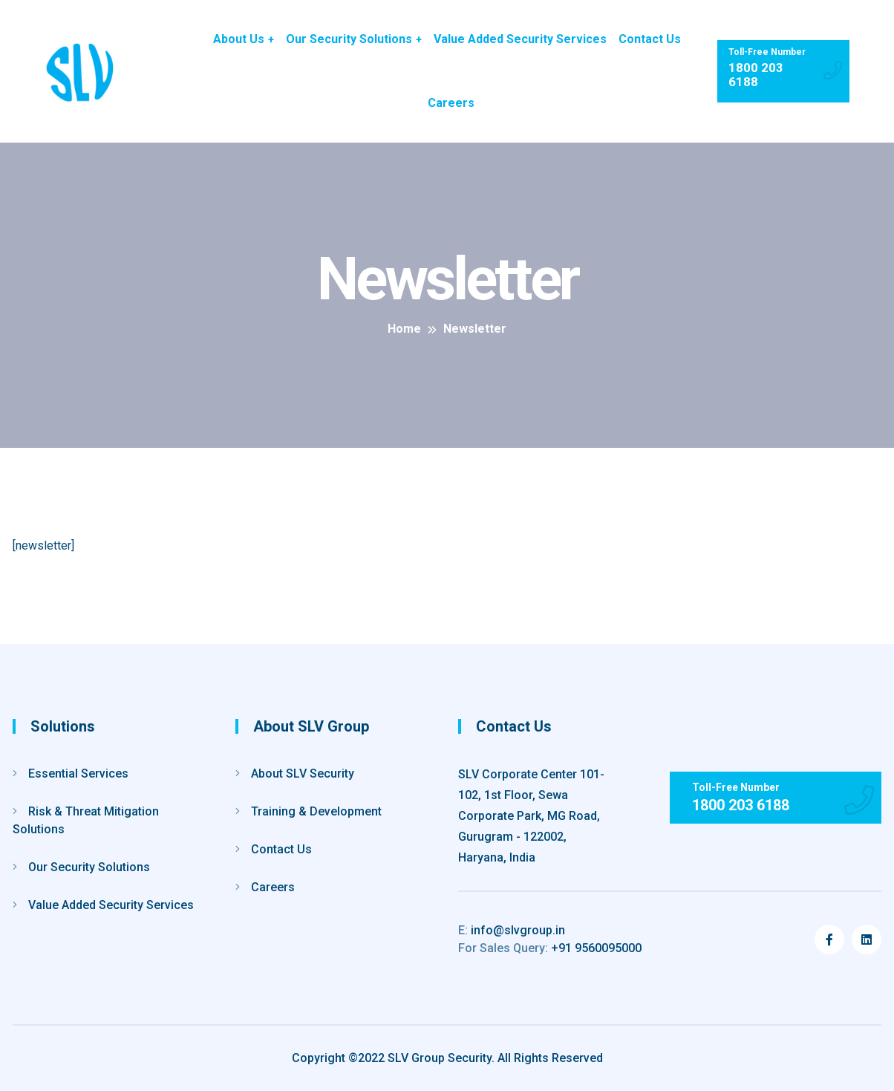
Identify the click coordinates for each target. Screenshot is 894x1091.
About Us (238, 39)
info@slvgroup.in (511, 930)
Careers (451, 103)
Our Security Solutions (349, 39)
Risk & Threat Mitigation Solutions (86, 820)
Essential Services (78, 773)
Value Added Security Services (520, 39)
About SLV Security (302, 773)
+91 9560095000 (550, 948)
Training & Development (316, 811)
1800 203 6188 (755, 74)
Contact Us (650, 39)
